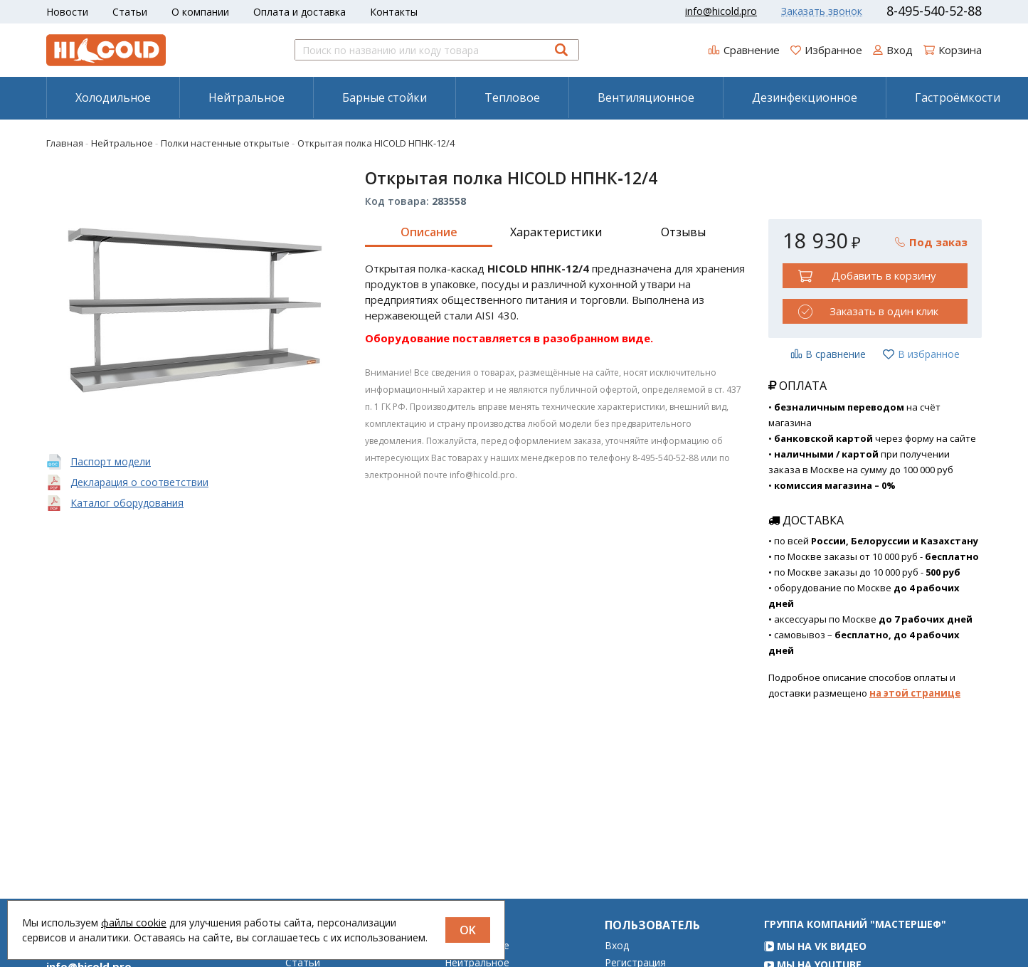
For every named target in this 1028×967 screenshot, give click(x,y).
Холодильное (113, 97)
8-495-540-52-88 (934, 10)
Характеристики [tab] (556, 232)
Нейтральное (246, 97)
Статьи (129, 12)
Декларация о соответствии (139, 482)
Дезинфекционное (804, 97)
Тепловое (512, 97)
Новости (67, 12)
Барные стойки (384, 97)
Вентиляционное (646, 97)
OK (468, 930)
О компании (200, 12)
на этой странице (914, 693)
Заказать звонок (821, 11)
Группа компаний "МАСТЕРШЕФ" (855, 944)
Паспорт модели (110, 461)
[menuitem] (112, 97)
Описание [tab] (429, 232)
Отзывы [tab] (683, 232)
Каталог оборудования (127, 502)
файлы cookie (133, 922)
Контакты (394, 12)
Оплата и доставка (299, 12)
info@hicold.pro (721, 11)
